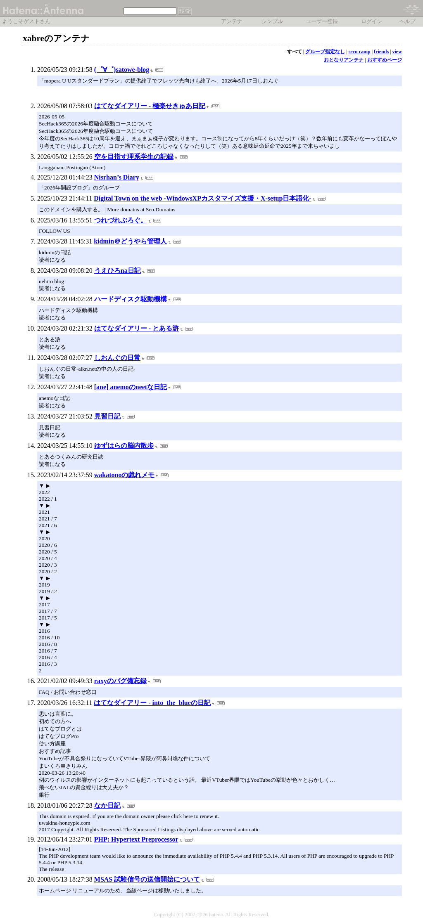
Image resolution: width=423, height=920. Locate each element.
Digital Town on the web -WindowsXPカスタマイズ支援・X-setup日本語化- (202, 198)
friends (381, 51)
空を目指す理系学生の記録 (133, 156)
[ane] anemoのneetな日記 (130, 386)
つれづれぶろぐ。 (120, 220)
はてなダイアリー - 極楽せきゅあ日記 (149, 105)
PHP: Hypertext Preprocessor (136, 839)
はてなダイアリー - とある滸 (136, 328)
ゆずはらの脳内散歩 (124, 445)
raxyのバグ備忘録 (120, 680)
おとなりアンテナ (344, 60)
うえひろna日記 (117, 270)
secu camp (360, 51)
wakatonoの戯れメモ (124, 474)
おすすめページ (384, 60)
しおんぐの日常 (117, 357)
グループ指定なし (325, 51)
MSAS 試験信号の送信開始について (147, 879)
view (397, 51)
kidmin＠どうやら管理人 (130, 241)
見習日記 (107, 416)
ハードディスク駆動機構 (130, 299)
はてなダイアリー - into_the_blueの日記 (152, 702)
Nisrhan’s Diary (116, 177)
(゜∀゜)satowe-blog (122, 69)
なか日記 (107, 805)
